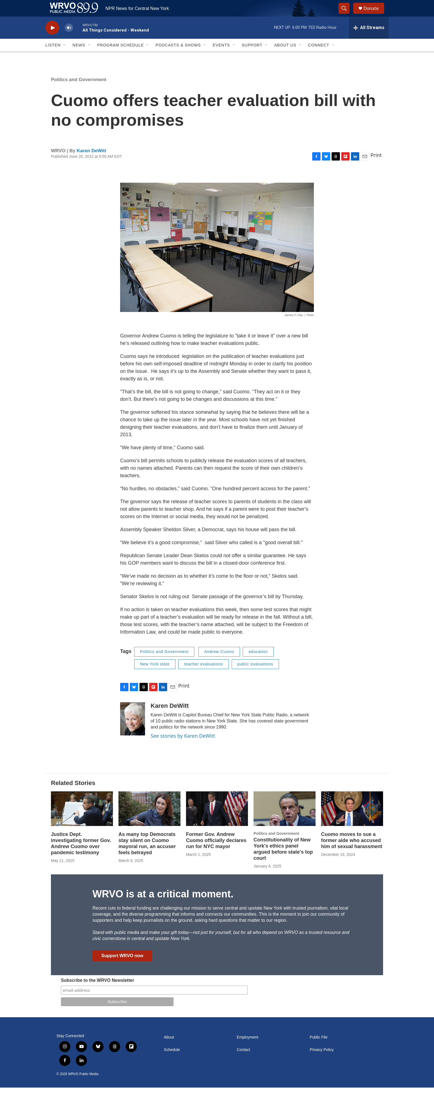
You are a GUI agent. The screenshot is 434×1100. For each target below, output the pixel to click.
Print (376, 167)
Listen (53, 57)
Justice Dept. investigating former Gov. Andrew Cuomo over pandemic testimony (81, 856)
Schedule (172, 1062)
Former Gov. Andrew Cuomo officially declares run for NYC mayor (216, 853)
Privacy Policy (322, 1062)
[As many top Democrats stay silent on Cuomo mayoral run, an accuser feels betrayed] (149, 821)
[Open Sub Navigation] (65, 57)
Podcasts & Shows (178, 57)
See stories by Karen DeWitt (183, 748)
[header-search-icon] (346, 14)
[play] (52, 40)
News (79, 57)
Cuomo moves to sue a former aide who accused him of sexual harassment (351, 853)
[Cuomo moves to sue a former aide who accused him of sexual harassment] (352, 821)
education (258, 664)
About (169, 1050)
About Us (285, 57)
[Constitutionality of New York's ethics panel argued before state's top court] (285, 821)
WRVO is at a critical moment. (162, 906)
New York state (155, 676)
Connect (318, 57)
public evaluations (255, 676)
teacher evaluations (203, 676)
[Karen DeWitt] (132, 731)
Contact (243, 1062)
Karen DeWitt (91, 163)
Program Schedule (120, 57)
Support (252, 57)
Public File (319, 1050)
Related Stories (73, 795)
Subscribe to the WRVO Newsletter (97, 992)
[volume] (69, 40)
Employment (247, 1050)
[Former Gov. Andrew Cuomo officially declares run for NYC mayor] (217, 821)
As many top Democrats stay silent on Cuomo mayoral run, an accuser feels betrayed (147, 856)
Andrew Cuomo (219, 664)
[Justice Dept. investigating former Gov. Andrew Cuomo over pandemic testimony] (82, 821)
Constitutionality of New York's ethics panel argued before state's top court (283, 861)
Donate (374, 14)
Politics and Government (78, 92)
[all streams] (369, 40)
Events (221, 57)
